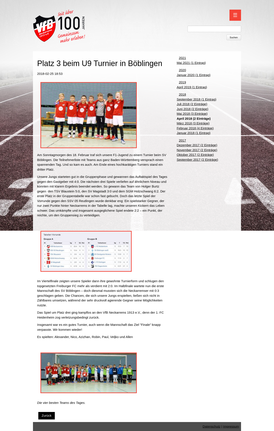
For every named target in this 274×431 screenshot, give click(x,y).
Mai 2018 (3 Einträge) (192, 113)
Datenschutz (211, 426)
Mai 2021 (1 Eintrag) (191, 63)
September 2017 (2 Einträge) (197, 159)
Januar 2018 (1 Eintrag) (193, 133)
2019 (182, 82)
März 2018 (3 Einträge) (193, 123)
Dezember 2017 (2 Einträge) (197, 145)
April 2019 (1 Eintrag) (192, 87)
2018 (182, 94)
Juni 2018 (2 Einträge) (192, 109)
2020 (182, 70)
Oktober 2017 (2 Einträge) (195, 154)
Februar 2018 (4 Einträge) (195, 128)
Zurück (47, 415)
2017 (182, 140)
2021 (182, 58)
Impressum (231, 426)
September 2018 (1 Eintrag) (196, 99)
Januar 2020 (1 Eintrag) (193, 75)
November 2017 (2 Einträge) (197, 150)
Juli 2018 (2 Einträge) (192, 104)
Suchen (234, 37)
